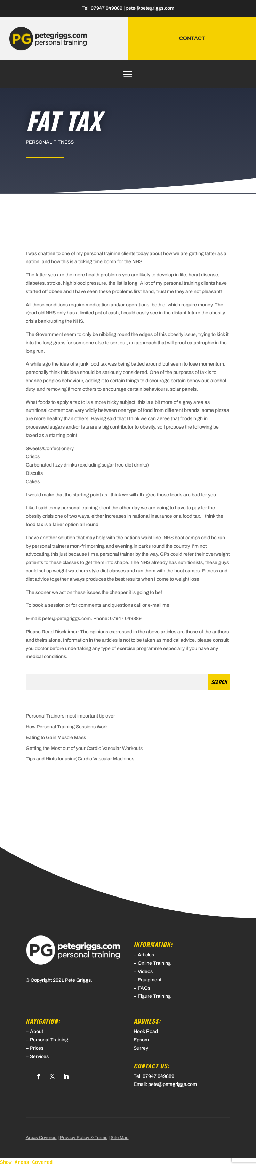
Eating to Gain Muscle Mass (56, 737)
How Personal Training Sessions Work (67, 726)
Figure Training (154, 996)
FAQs (144, 988)
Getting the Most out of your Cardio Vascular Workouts (84, 748)
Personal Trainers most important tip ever (70, 716)
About (36, 1031)
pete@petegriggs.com (150, 8)
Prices (36, 1048)
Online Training (154, 963)
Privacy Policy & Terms (83, 1137)
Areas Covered (41, 1137)
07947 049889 (106, 8)
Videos (145, 971)
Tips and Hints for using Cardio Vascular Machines (80, 758)
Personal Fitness (50, 142)
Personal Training (49, 1039)
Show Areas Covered (26, 1162)
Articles (146, 954)
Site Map (120, 1137)
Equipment (149, 979)
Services (39, 1056)
